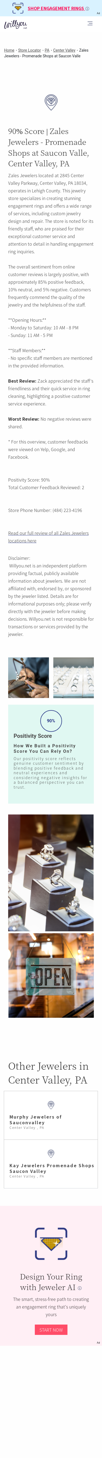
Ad (98, 1342)
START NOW (51, 1329)
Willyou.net (20, 565)
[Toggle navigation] (90, 24)
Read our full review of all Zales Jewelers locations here (48, 537)
